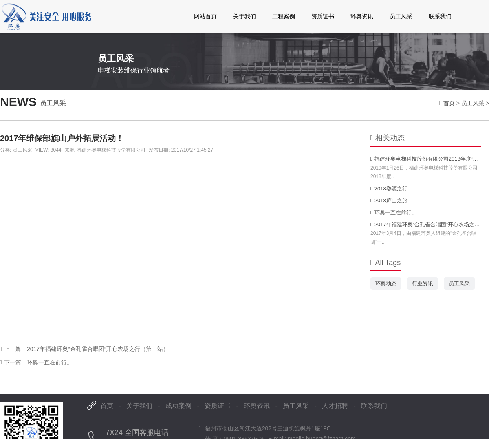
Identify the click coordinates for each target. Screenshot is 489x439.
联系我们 (440, 16)
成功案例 (178, 405)
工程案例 (283, 16)
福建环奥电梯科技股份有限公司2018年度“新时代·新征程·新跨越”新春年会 (425, 159)
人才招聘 (335, 405)
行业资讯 (422, 283)
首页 (449, 103)
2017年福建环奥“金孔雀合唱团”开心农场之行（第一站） (84, 349)
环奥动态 (385, 283)
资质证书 (322, 16)
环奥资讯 (361, 16)
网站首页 (205, 16)
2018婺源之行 (389, 188)
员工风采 (401, 16)
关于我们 (244, 16)
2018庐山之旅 (389, 200)
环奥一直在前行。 (36, 362)
